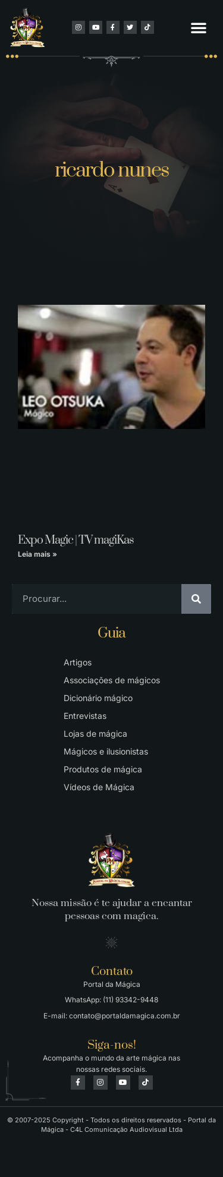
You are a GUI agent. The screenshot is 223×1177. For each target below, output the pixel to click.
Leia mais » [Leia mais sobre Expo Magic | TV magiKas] (37, 554)
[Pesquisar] (196, 599)
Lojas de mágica (95, 733)
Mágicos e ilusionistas (106, 751)
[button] (198, 27)
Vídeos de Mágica (99, 787)
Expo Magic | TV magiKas (76, 540)
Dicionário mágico (98, 698)
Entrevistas (85, 716)
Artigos (78, 662)
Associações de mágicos (112, 680)
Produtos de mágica (103, 769)
